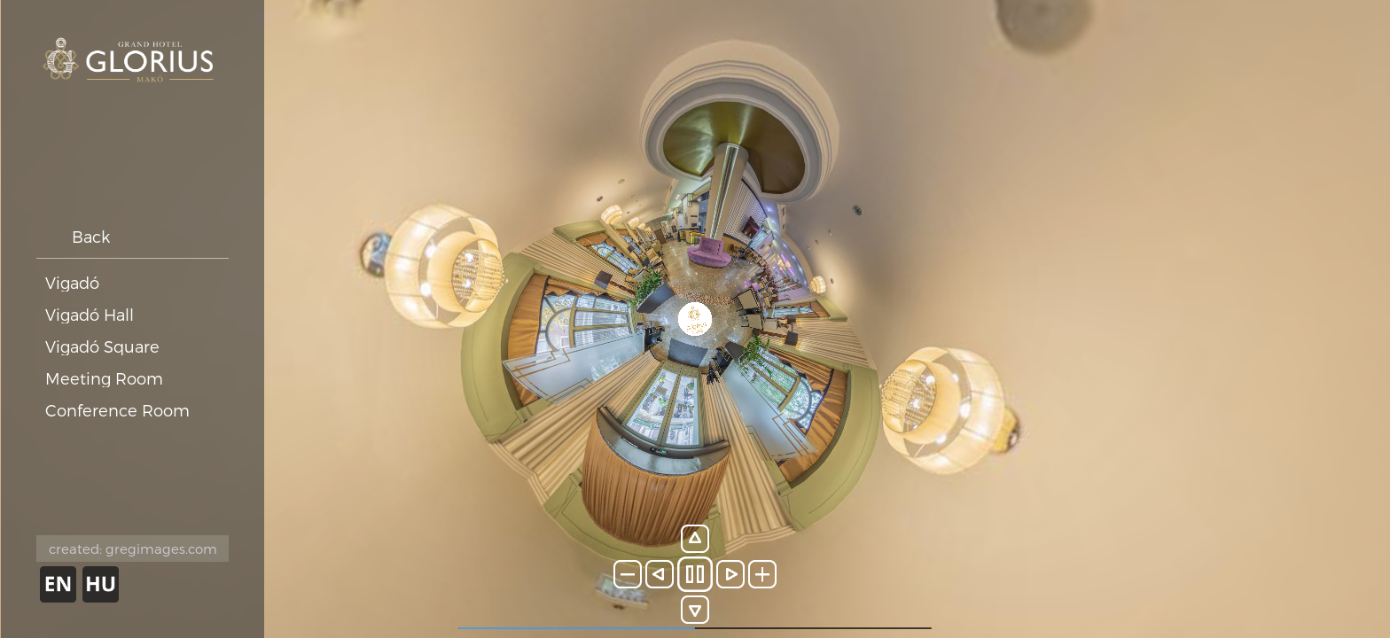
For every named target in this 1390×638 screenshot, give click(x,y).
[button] (627, 574)
